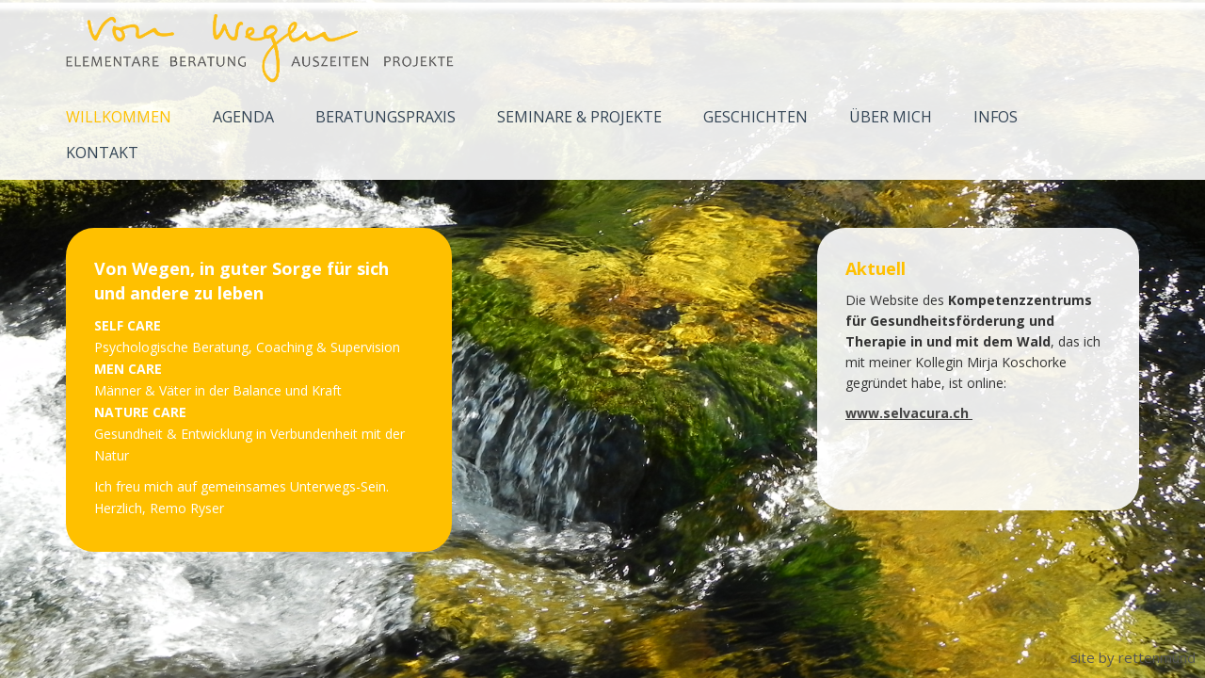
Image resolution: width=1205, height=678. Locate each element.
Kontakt (102, 152)
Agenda (243, 116)
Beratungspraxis (385, 116)
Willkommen (118, 116)
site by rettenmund (1133, 657)
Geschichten (755, 116)
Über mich (890, 116)
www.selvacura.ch (908, 413)
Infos (995, 116)
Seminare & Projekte (579, 116)
